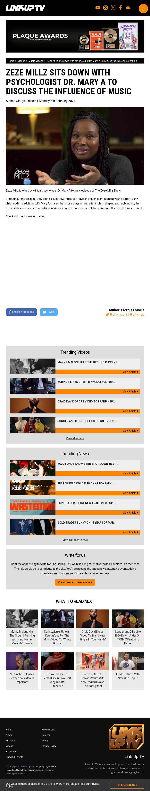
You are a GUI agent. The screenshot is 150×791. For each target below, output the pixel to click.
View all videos (75, 438)
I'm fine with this (127, 785)
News (9, 735)
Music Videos (36, 61)
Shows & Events (14, 757)
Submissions (48, 729)
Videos (21, 61)
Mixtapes (10, 740)
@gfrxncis (115, 314)
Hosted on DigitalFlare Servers (20, 770)
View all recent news (75, 540)
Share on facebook (21, 312)
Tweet (48, 312)
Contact (45, 740)
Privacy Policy (48, 746)
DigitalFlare (50, 766)
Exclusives (11, 751)
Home (11, 61)
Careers (45, 735)
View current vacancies (75, 582)
